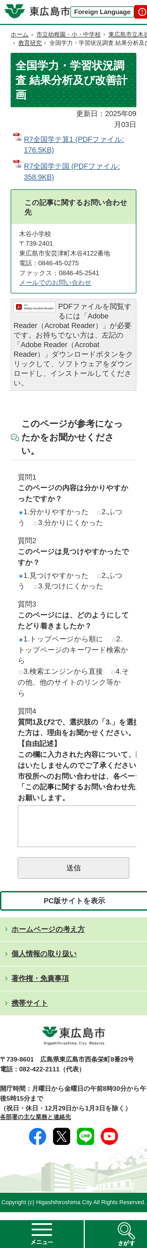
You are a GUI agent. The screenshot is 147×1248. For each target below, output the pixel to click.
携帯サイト (29, 1011)
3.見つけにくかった (68, 586)
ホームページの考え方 (48, 937)
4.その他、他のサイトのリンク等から (73, 682)
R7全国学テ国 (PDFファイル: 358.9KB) (72, 171)
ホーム (20, 34)
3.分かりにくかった (68, 522)
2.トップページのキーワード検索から (73, 650)
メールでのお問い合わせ (55, 282)
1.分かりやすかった (54, 512)
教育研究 (30, 43)
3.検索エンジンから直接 (61, 671)
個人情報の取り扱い (44, 961)
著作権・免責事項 (40, 986)
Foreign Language (102, 11)
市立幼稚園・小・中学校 (68, 34)
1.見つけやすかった (54, 575)
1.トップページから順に (61, 639)
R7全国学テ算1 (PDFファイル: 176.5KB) (74, 144)
